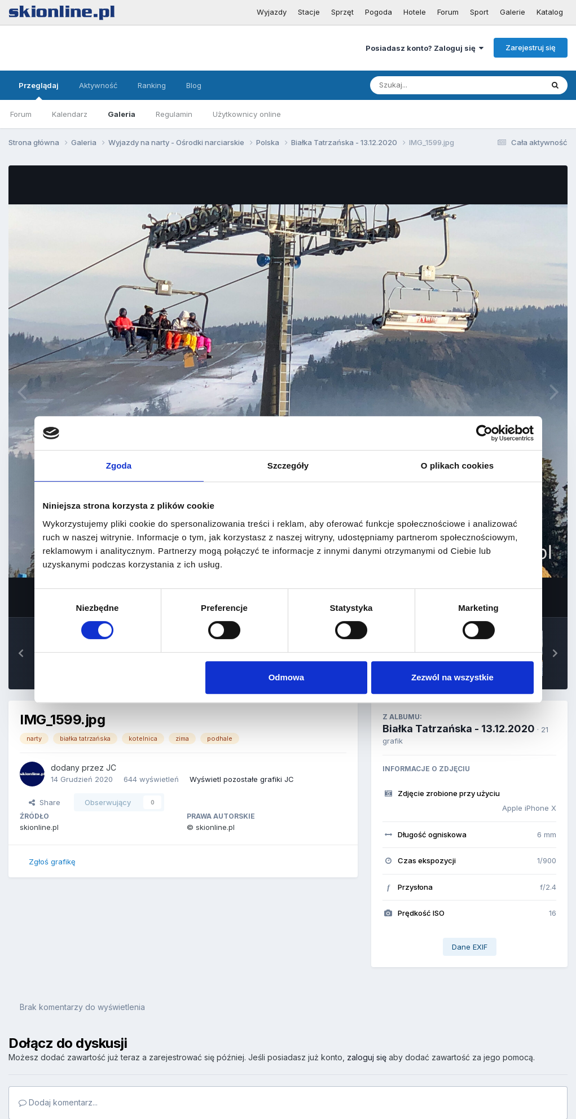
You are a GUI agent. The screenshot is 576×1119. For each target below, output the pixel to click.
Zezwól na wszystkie (452, 677)
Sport (479, 11)
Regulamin (174, 114)
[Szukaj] (428, 85)
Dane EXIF (469, 946)
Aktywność (98, 85)
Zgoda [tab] (119, 465)
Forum (448, 11)
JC (111, 767)
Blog (193, 85)
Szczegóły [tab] (288, 465)
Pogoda (378, 11)
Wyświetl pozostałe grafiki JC (242, 779)
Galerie (512, 11)
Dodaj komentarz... (58, 1102)
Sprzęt (342, 11)
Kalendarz (69, 114)
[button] (20, 653)
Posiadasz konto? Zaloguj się (424, 48)
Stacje (309, 11)
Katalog (550, 11)
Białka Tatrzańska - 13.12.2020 (458, 729)
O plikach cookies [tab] (457, 465)
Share (44, 802)
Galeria (121, 114)
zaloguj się (366, 1057)
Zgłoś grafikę (52, 861)
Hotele (414, 11)
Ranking (152, 85)
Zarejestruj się (530, 47)
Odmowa (286, 677)
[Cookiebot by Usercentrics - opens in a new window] (484, 433)
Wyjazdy (272, 11)
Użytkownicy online (247, 114)
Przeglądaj (39, 90)
